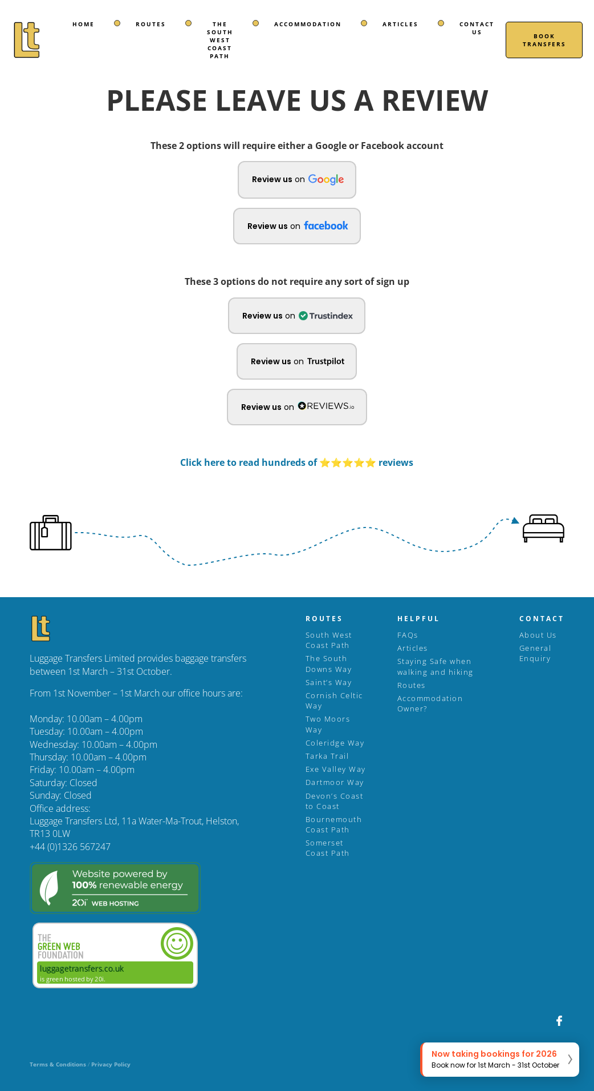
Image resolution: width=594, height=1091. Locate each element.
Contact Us (476, 28)
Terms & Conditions (58, 1064)
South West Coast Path (329, 640)
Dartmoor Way (335, 782)
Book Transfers (544, 40)
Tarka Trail (327, 756)
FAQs (407, 635)
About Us (538, 635)
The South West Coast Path (220, 40)
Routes (151, 24)
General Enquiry (535, 653)
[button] (297, 180)
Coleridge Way (335, 743)
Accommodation (307, 24)
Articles (400, 24)
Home (83, 24)
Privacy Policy (111, 1064)
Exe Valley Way (336, 769)
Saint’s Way (329, 682)
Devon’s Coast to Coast (335, 801)
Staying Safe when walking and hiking (435, 666)
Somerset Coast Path (328, 848)
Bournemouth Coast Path (334, 824)
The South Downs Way (329, 663)
